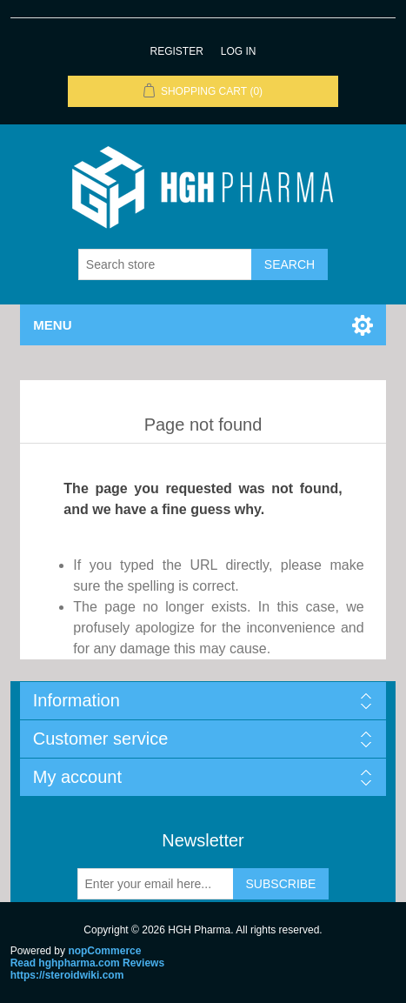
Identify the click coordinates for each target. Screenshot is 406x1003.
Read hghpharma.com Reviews (87, 963)
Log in (238, 51)
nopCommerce (104, 951)
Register (176, 51)
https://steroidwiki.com (67, 975)
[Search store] (165, 264)
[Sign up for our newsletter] (155, 883)
